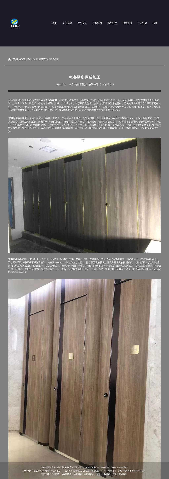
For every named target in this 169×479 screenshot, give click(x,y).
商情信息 (54, 59)
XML (103, 471)
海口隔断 (78, 474)
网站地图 (95, 471)
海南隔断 (56, 474)
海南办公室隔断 (119, 474)
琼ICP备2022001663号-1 (134, 471)
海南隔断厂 (67, 474)
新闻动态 (41, 59)
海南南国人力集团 (81, 471)
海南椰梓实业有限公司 (53, 471)
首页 (30, 59)
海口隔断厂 (89, 474)
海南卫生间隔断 (103, 474)
